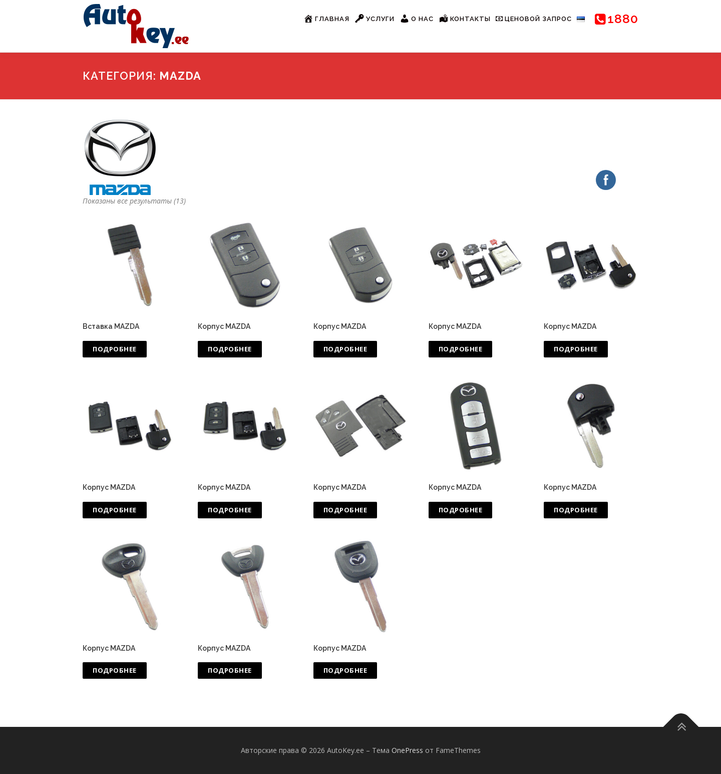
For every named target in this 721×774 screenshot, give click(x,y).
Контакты (465, 19)
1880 (616, 18)
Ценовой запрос (534, 19)
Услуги (374, 19)
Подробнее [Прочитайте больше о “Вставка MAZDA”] (115, 348)
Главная (326, 19)
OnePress (407, 750)
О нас (417, 19)
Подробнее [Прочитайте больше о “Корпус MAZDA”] (230, 348)
